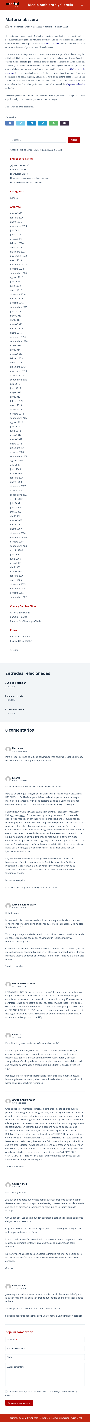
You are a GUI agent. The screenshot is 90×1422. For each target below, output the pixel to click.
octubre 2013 (17, 375)
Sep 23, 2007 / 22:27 (19, 1187)
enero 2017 (16, 290)
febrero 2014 (17, 358)
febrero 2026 (17, 217)
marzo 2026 (16, 213)
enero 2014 (16, 362)
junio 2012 (15, 430)
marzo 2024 (16, 238)
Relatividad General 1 (21, 636)
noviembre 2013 (18, 371)
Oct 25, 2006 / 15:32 (19, 986)
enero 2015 (16, 332)
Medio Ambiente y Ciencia (50, 4)
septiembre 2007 (18, 494)
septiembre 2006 (18, 545)
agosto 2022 (16, 277)
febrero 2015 (17, 328)
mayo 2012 (15, 435)
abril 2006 (15, 567)
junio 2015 (15, 311)
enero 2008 (16, 481)
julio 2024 (15, 230)
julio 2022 (15, 281)
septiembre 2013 (18, 379)
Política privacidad (60, 1417)
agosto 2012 (16, 422)
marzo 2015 (16, 324)
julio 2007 (15, 503)
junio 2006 (15, 558)
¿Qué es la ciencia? (19, 165)
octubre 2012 (17, 413)
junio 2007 (15, 507)
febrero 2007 (17, 524)
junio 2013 (15, 388)
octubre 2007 (17, 490)
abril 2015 (15, 319)
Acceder (14, 649)
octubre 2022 (17, 268)
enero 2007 (16, 528)
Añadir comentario (15, 1366)
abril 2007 (15, 516)
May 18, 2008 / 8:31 (19, 1288)
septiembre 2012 (18, 417)
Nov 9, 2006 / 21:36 (19, 1103)
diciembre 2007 (18, 486)
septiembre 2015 (18, 307)
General (48, 27)
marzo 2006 (16, 571)
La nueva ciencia (18, 169)
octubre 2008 (17, 452)
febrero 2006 (17, 575)
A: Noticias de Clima (20, 612)
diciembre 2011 (18, 447)
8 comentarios (61, 27)
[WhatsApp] (53, 123)
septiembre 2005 (18, 597)
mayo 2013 (15, 392)
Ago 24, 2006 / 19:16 (19, 781)
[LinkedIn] (31, 123)
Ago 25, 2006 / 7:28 (19, 907)
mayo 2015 (15, 315)
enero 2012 (16, 443)
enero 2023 (16, 260)
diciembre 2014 (18, 337)
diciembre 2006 (18, 533)
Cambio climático (18, 616)
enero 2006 (16, 580)
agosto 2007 (16, 499)
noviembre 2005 (18, 588)
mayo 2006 (15, 563)
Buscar (73, 139)
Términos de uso (17, 1417)
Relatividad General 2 (21, 640)
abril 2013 (15, 396)
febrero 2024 (17, 243)
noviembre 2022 (18, 264)
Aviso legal (76, 1417)
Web (9, 1357)
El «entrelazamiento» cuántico (26, 182)
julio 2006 (15, 554)
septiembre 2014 (18, 341)
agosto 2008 (16, 460)
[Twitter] (20, 123)
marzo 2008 (16, 473)
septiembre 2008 (18, 456)
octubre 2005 (17, 592)
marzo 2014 (16, 354)
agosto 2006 (16, 550)
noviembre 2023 (18, 255)
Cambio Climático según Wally (25, 621)
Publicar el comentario (19, 1402)
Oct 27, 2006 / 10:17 (19, 1037)
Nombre (12, 1339)
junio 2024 (15, 234)
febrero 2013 (17, 400)
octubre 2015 (17, 302)
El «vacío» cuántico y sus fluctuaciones (30, 178)
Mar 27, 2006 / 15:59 (19, 751)
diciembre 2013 (18, 366)
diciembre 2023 (18, 251)
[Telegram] (42, 123)
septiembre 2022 (18, 273)
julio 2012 (15, 426)
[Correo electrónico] (64, 123)
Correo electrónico (17, 1348)
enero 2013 (16, 405)
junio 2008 (15, 469)
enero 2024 (16, 247)
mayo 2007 (15, 511)
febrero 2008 (17, 477)
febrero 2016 (17, 298)
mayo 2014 (15, 345)
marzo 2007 (16, 520)
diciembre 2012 (18, 409)
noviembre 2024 (18, 226)
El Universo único (19, 173)
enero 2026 (16, 221)
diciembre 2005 (18, 584)
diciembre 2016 (18, 294)
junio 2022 (15, 285)
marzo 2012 (16, 439)
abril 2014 (15, 349)
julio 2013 (15, 383)
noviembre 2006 (18, 537)
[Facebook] (9, 123)
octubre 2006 (17, 541)
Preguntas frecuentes (38, 1417)
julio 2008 (15, 464)
